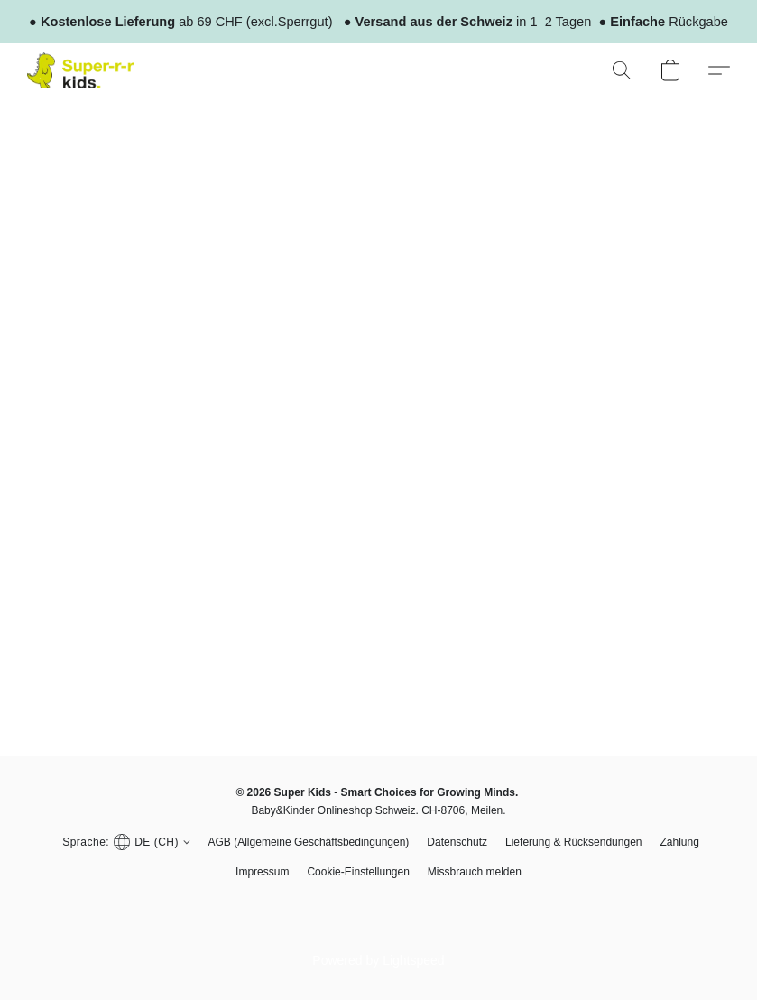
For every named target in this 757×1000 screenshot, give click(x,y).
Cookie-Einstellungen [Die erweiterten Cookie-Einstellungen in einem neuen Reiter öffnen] (358, 872)
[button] (80, 70)
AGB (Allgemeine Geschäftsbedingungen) (309, 842)
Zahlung (679, 842)
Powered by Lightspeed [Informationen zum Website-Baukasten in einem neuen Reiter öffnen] (378, 960)
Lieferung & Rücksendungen (573, 842)
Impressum (262, 872)
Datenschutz (457, 842)
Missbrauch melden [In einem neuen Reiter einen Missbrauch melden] (475, 872)
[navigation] (123, 841)
